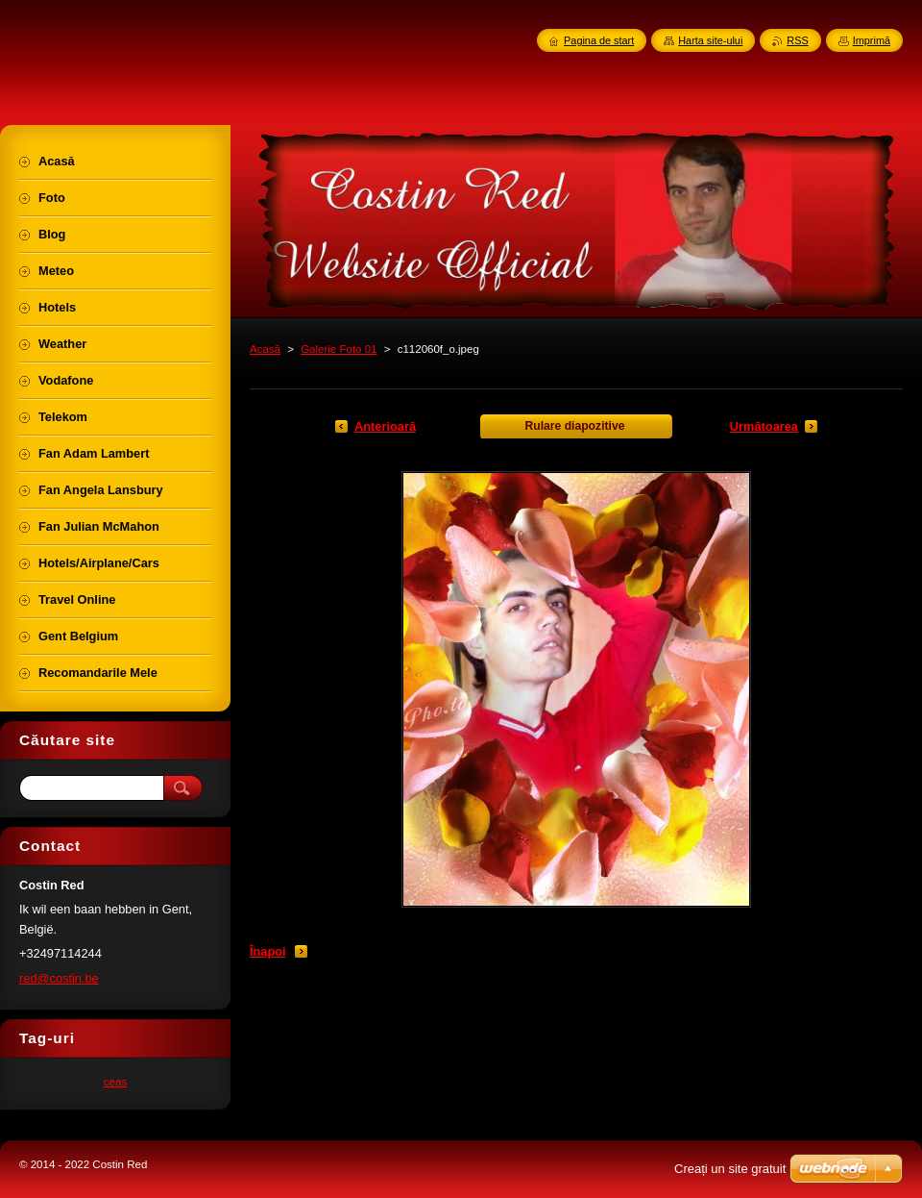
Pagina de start (599, 40)
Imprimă (871, 40)
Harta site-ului (710, 40)
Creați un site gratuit (730, 1168)
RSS (797, 40)
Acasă (265, 349)
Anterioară (385, 426)
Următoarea (764, 426)
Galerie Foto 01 (338, 349)
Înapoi (268, 951)
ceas (116, 1081)
